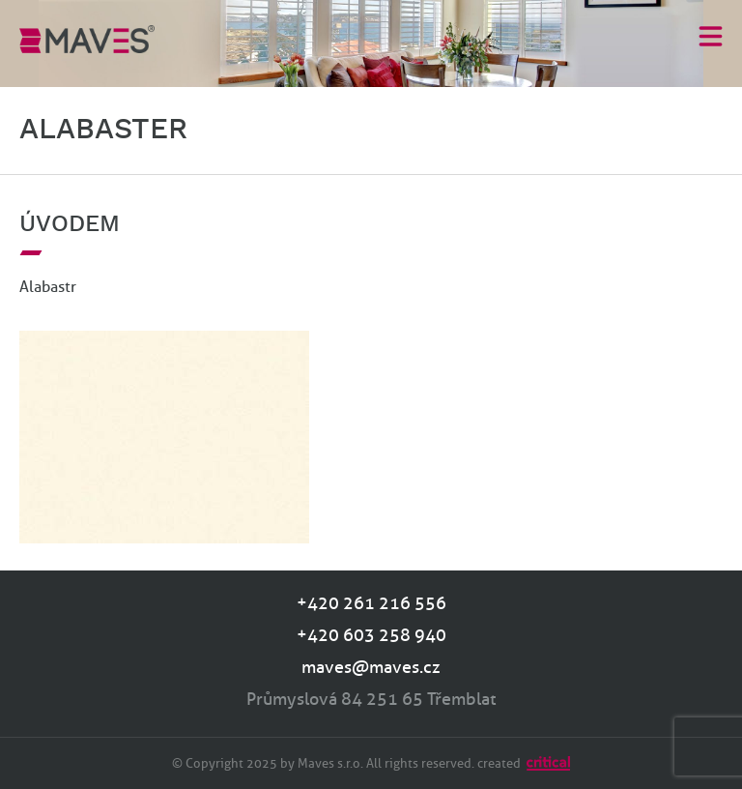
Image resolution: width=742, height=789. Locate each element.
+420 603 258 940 (371, 635)
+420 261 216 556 (371, 603)
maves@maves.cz (371, 667)
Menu (711, 35)
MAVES (87, 38)
